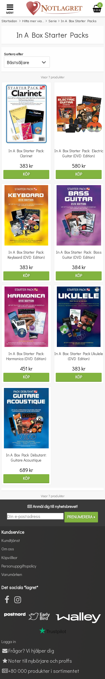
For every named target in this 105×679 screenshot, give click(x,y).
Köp (26, 174)
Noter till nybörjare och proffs (36, 660)
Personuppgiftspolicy (18, 566)
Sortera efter (13, 53)
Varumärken (11, 574)
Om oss (7, 548)
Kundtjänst (10, 540)
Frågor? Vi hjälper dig (27, 650)
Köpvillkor (9, 557)
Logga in (8, 641)
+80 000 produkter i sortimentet (40, 670)
